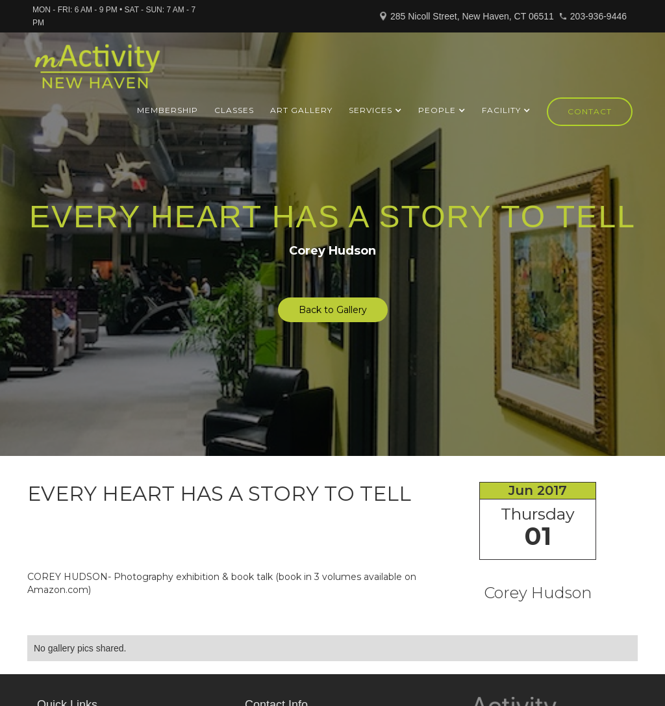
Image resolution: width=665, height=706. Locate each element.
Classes (234, 110)
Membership (167, 110)
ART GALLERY (301, 110)
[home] (97, 72)
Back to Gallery (333, 310)
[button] (375, 110)
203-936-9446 (598, 16)
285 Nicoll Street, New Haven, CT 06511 (472, 16)
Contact (590, 111)
